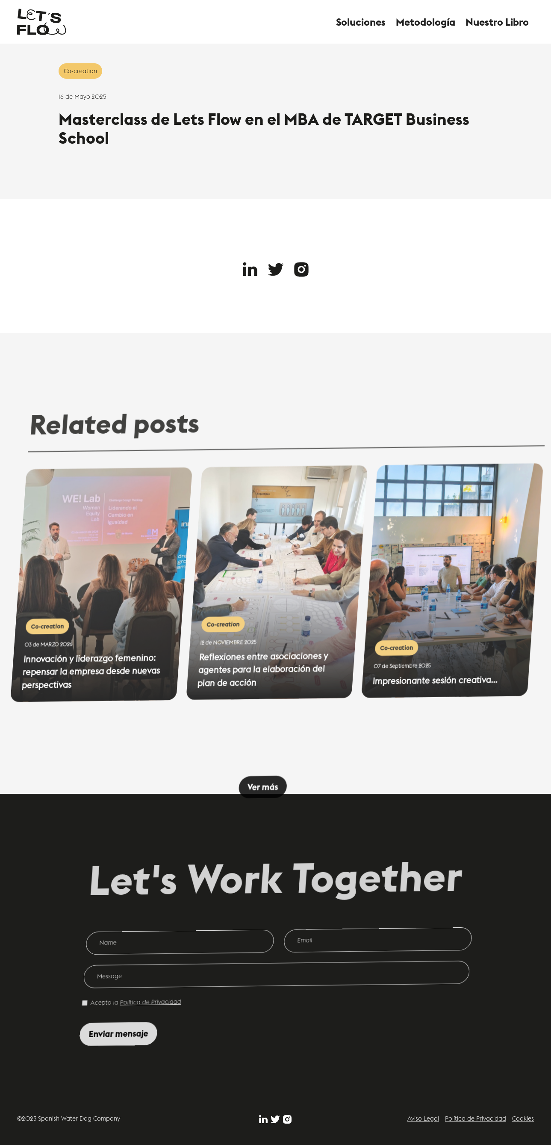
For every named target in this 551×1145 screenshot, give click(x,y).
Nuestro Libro (497, 21)
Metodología (425, 21)
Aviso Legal (423, 1118)
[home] (41, 22)
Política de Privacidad (475, 1118)
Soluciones (361, 21)
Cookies (523, 1118)
